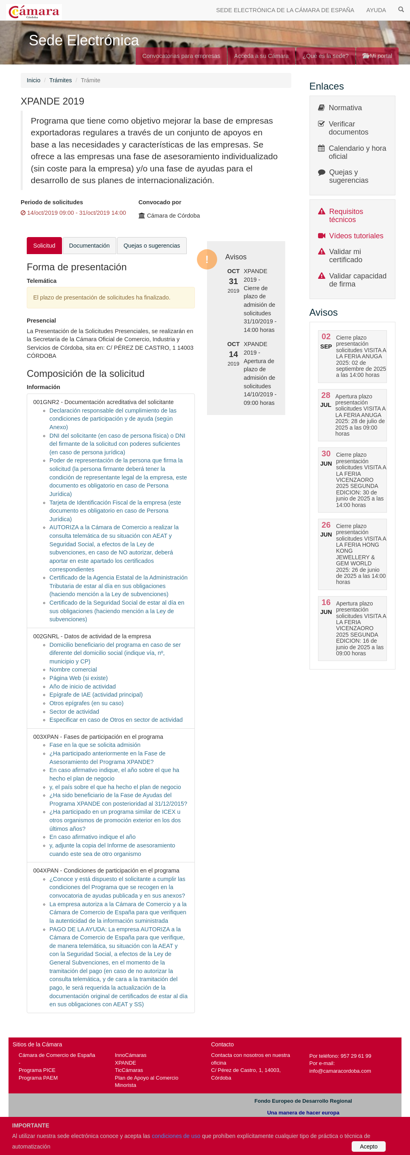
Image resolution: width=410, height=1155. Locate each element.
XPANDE (125, 1063)
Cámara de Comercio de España (57, 1055)
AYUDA (376, 10)
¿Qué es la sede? (326, 56)
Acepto (369, 1146)
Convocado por (160, 202)
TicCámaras (129, 1070)
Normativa (345, 108)
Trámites (60, 80)
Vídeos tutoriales (356, 236)
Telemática (42, 281)
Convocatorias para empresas (181, 56)
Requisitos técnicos (346, 215)
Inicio (34, 80)
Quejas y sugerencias (349, 176)
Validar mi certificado (346, 256)
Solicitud (44, 245)
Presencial (41, 320)
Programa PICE (37, 1070)
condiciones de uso (176, 1136)
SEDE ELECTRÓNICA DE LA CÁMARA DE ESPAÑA (285, 10)
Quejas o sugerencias (152, 245)
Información (43, 387)
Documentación (89, 245)
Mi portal (377, 56)
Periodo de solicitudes (52, 202)
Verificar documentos (349, 128)
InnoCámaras (131, 1055)
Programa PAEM (38, 1078)
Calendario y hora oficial (358, 152)
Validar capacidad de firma (358, 280)
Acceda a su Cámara (261, 56)
